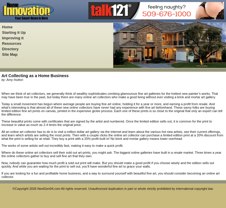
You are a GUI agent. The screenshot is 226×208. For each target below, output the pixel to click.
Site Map (9, 54)
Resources (11, 43)
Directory (10, 49)
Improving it (12, 38)
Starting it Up (14, 32)
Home (7, 27)
